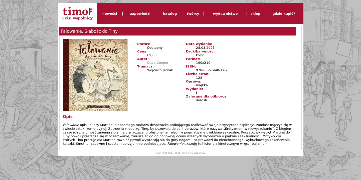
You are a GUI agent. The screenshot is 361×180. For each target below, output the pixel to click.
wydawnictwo (225, 14)
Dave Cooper (157, 62)
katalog (170, 14)
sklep (255, 14)
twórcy (193, 14)
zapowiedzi (140, 14)
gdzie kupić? (283, 14)
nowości (109, 14)
